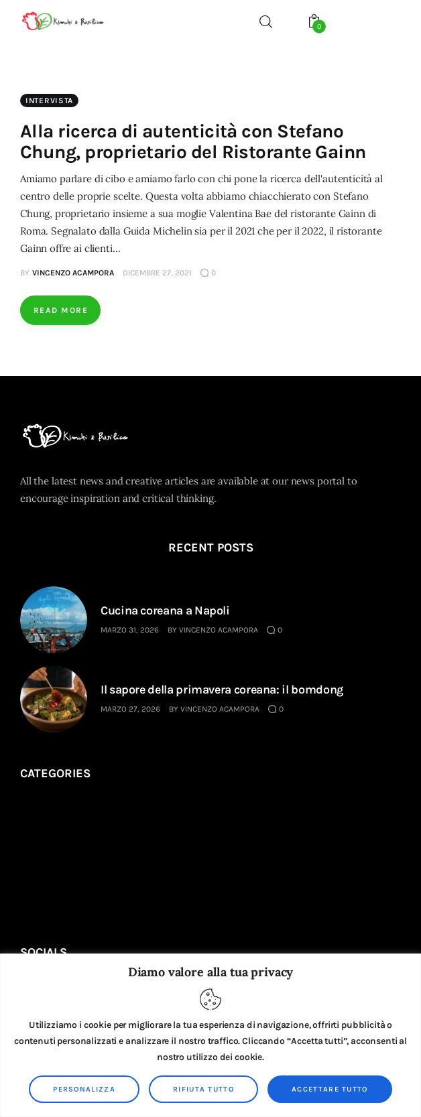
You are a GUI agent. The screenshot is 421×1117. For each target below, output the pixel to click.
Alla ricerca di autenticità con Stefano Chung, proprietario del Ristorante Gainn (193, 141)
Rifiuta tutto (203, 1089)
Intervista (49, 100)
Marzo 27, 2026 (130, 709)
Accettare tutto (330, 1089)
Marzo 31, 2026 (130, 630)
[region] (210, 1035)
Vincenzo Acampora (218, 630)
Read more (61, 310)
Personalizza (84, 1089)
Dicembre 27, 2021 (157, 272)
